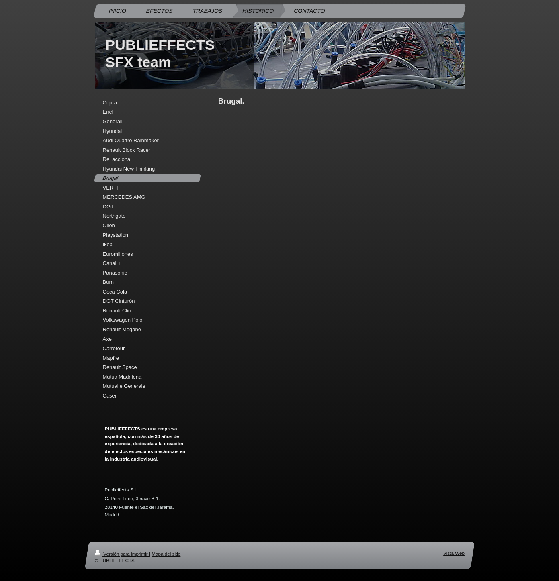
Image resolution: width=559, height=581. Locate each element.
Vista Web (454, 553)
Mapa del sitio (166, 554)
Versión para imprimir (122, 554)
